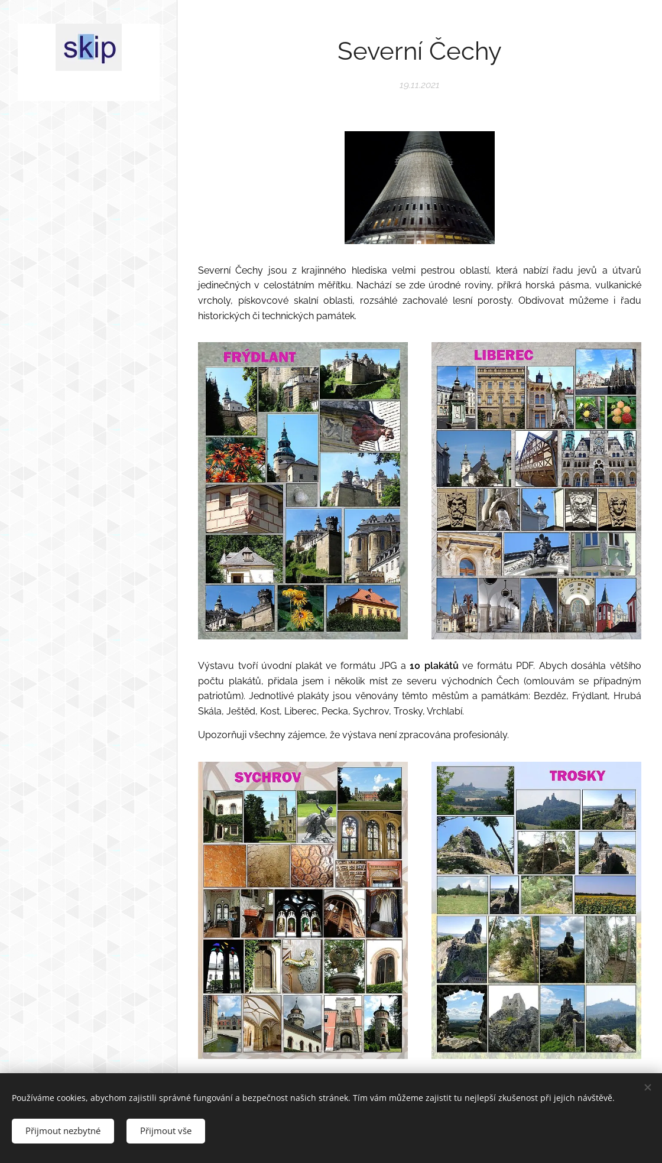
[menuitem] (89, 515)
